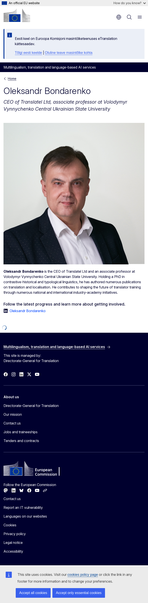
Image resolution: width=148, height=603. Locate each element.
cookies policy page (82, 574)
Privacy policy (14, 534)
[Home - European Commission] (16, 15)
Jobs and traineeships (20, 432)
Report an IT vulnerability (23, 507)
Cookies (9, 525)
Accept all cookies (33, 593)
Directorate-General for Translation (31, 405)
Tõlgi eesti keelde (28, 53)
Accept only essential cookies (79, 593)
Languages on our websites (25, 516)
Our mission (12, 414)
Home (12, 78)
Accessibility (13, 551)
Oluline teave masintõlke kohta (69, 53)
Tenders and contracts (21, 441)
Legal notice (13, 542)
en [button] (118, 17)
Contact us (12, 423)
